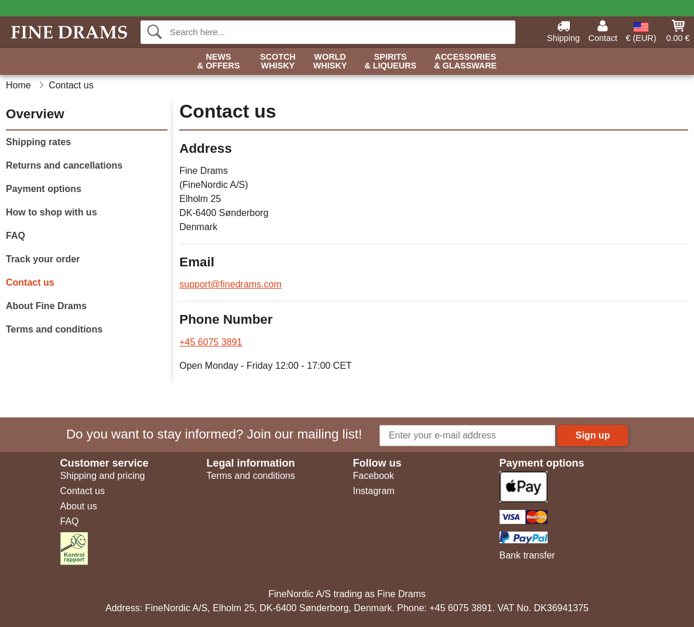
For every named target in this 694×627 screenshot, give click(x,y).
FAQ (15, 236)
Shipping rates (38, 142)
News (218, 61)
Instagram (374, 491)
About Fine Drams (46, 306)
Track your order (43, 259)
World (330, 61)
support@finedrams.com (230, 284)
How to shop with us (51, 212)
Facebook (373, 476)
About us (78, 506)
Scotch (278, 61)
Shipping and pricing (102, 476)
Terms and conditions (54, 329)
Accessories (465, 61)
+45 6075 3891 (210, 342)
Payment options (43, 189)
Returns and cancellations (64, 165)
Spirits (390, 61)
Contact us (30, 282)
